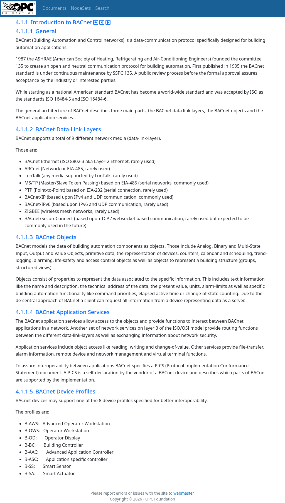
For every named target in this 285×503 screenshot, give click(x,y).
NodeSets (81, 8)
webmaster (183, 493)
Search (102, 8)
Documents (54, 8)
